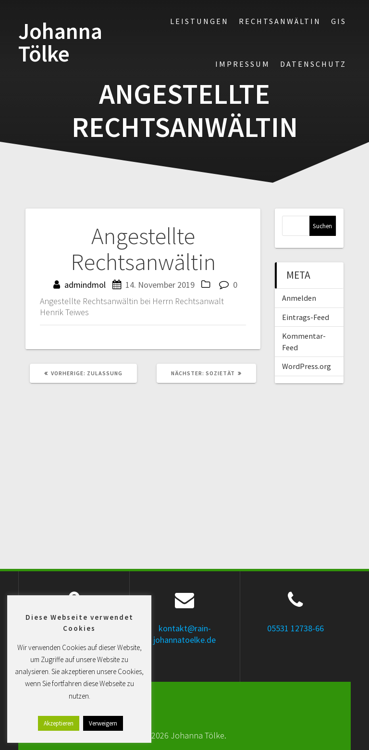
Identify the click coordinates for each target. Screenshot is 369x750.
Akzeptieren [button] (59, 723)
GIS (338, 21)
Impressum (242, 64)
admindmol (85, 284)
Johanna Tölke (60, 42)
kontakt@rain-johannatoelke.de (184, 634)
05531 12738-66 (295, 628)
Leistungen (199, 21)
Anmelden (299, 298)
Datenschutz (313, 64)
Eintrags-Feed (305, 317)
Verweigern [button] (103, 723)
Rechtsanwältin (280, 21)
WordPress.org (306, 366)
